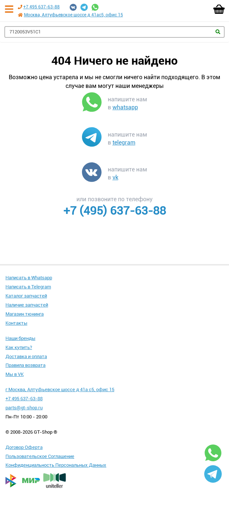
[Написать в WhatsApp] (92, 103)
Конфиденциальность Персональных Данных (55, 465)
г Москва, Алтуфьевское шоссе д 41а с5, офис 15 (59, 389)
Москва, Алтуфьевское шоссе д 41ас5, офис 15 (73, 14)
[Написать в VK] (92, 174)
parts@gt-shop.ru (24, 407)
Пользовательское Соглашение (39, 456)
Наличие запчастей (26, 305)
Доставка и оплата (26, 356)
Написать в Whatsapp (28, 277)
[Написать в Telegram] (92, 138)
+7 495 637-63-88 (41, 6)
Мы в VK (14, 374)
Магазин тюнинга (24, 314)
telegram (123, 142)
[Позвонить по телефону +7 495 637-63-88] (20, 6)
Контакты (16, 323)
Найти (218, 31)
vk (115, 177)
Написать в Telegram (28, 286)
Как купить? (18, 347)
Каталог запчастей (26, 296)
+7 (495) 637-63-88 (114, 211)
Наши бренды (20, 338)
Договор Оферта (24, 447)
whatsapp (125, 107)
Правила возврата (25, 365)
